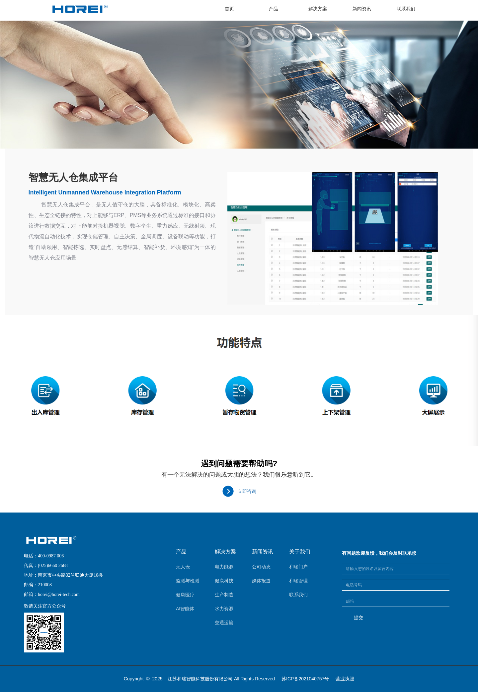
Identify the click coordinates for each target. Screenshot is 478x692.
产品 (181, 551)
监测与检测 (187, 580)
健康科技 (224, 580)
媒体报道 (261, 580)
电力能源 (224, 566)
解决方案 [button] (317, 8)
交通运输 (224, 622)
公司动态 (261, 566)
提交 (358, 617)
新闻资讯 (262, 551)
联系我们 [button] (406, 8)
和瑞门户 (298, 566)
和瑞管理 (298, 580)
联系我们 (298, 594)
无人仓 (183, 566)
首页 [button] (236, 8)
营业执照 (345, 678)
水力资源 (224, 608)
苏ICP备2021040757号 (305, 678)
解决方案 (225, 551)
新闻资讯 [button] (362, 8)
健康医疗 (185, 594)
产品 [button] (273, 8)
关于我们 (299, 551)
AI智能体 (185, 608)
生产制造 (224, 594)
